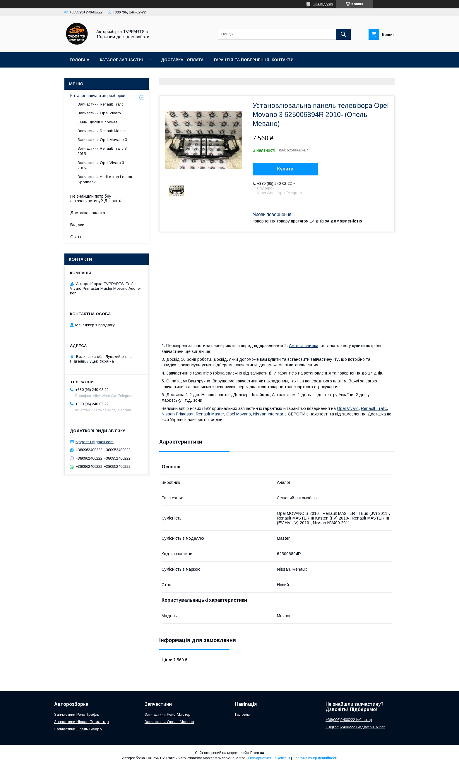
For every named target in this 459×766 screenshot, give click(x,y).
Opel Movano (238, 414)
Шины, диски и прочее (97, 122)
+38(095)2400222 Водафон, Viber (355, 727)
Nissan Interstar (268, 414)
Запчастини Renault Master (102, 131)
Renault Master (210, 414)
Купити (285, 168)
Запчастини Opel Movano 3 (102, 139)
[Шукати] (343, 34)
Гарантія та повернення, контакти (254, 60)
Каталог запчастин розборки (97, 95)
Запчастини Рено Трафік (76, 714)
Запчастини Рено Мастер (168, 714)
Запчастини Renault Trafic (101, 104)
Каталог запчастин (122, 60)
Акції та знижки (303, 345)
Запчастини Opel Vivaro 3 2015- (101, 165)
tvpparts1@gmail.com (95, 441)
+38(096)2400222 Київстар (349, 719)
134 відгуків (323, 4)
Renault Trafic (374, 408)
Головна (79, 60)
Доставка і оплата (182, 60)
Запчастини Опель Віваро (78, 729)
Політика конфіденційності (315, 758)
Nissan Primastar (177, 414)
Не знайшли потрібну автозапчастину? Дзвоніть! (96, 198)
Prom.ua (257, 753)
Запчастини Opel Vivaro (99, 113)
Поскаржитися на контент (269, 758)
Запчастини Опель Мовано (169, 722)
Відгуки (77, 224)
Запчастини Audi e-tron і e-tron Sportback (105, 179)
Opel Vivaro (348, 408)
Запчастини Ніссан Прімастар (81, 722)
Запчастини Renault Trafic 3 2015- (102, 151)
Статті (76, 236)
